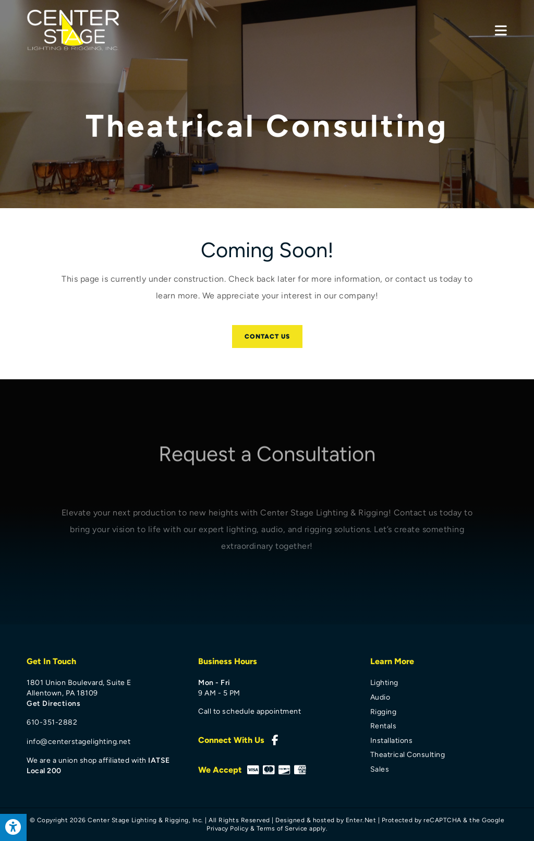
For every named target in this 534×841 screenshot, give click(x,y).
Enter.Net (361, 820)
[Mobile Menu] (501, 30)
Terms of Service (282, 828)
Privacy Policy (227, 828)
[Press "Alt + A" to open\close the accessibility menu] (13, 827)
